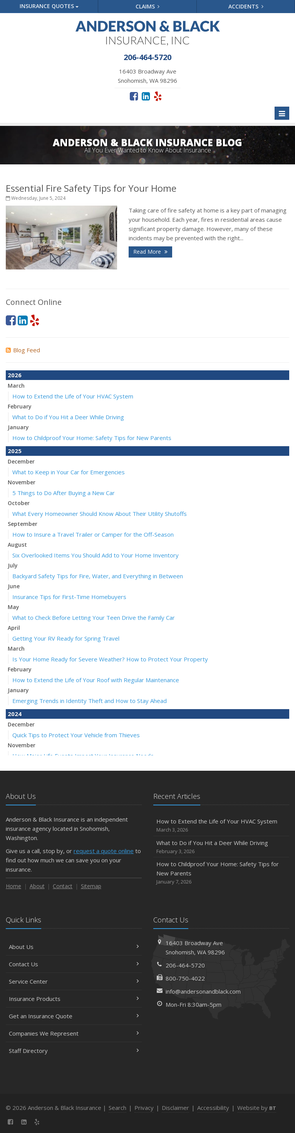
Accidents (245, 6)
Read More (150, 251)
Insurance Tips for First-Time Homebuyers (69, 597)
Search (117, 1107)
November (21, 482)
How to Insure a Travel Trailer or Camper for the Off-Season (93, 534)
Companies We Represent (74, 1033)
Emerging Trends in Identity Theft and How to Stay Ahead (89, 701)
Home (13, 886)
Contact (62, 886)
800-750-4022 (185, 978)
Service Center (74, 981)
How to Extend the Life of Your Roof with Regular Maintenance (95, 680)
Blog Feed (23, 350)
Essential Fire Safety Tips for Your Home (91, 188)
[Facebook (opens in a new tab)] (134, 95)
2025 (15, 451)
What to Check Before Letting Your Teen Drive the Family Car (93, 617)
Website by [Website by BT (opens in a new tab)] (256, 1107)
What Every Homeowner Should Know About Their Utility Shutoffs (99, 513)
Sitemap (91, 886)
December (21, 461)
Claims (148, 6)
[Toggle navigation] (282, 113)
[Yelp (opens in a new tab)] (158, 95)
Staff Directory (74, 1050)
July (13, 565)
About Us (74, 947)
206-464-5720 (185, 965)
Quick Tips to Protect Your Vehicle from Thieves (76, 735)
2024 (15, 714)
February (20, 406)
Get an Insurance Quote (74, 1016)
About (37, 886)
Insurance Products (74, 998)
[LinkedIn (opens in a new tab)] (146, 95)
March (16, 385)
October (19, 503)
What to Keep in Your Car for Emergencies (68, 472)
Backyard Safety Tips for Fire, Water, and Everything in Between (97, 576)
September (22, 523)
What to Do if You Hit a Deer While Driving (68, 417)
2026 (15, 375)
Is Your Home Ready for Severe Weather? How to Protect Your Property (110, 659)
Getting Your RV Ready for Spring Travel (65, 638)
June (14, 586)
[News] (51, 1122)
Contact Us (74, 964)
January (18, 427)
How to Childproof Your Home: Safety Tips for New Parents (91, 438)
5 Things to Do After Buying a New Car (63, 493)
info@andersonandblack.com (203, 991)
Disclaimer (175, 1107)
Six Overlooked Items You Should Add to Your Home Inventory (95, 555)
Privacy (144, 1107)
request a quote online (104, 851)
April (14, 627)
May (13, 607)
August (17, 544)
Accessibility (213, 1107)
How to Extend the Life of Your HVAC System (72, 396)
